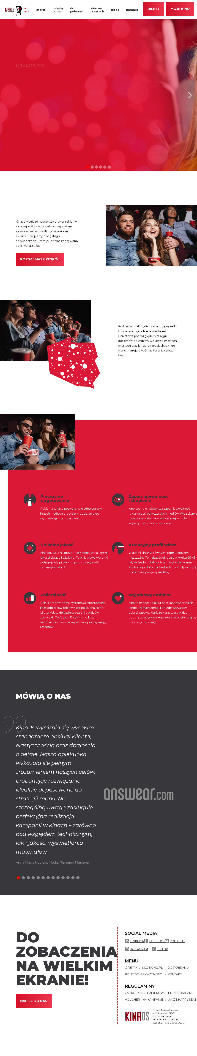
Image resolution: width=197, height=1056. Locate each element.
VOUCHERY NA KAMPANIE (144, 999)
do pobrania (76, 10)
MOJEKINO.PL (152, 967)
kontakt (132, 10)
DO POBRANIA (178, 967)
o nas (26, 10)
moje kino (180, 9)
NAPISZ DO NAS (33, 1001)
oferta (41, 10)
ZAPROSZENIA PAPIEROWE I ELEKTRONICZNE (159, 993)
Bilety (154, 9)
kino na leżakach (97, 10)
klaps (115, 10)
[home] (12, 11)
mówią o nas (58, 10)
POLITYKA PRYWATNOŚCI (144, 974)
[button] (190, 95)
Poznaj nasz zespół (39, 259)
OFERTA (131, 967)
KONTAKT (175, 974)
